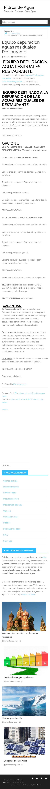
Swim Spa (7, 541)
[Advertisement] (25, 436)
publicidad (5, 409)
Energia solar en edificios (15, 760)
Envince (11, 785)
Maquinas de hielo (11, 499)
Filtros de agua (9, 493)
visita (44, 557)
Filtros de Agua (19, 7)
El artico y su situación (12, 718)
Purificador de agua (11, 529)
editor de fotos (28, 594)
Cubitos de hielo (10, 481)
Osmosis (7, 511)
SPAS (5, 535)
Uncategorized (19, 384)
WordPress (37, 785)
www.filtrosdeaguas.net (12, 81)
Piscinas (6, 523)
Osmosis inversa (10, 517)
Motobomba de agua (12, 505)
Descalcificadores (11, 487)
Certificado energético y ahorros (18, 677)
